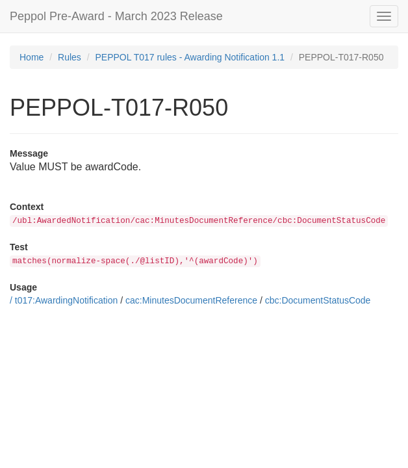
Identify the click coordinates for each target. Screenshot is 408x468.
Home (31, 57)
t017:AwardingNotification (66, 300)
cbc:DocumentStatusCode (318, 300)
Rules (69, 57)
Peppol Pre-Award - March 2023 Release (116, 16)
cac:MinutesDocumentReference (191, 300)
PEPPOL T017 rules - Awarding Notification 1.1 (190, 57)
